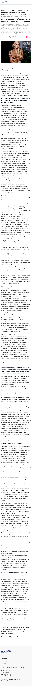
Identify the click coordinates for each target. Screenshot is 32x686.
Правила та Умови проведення (8, 680)
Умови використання (22, 680)
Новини (3, 663)
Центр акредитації (6, 661)
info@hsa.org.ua (5, 670)
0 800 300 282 (5, 672)
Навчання (4, 658)
